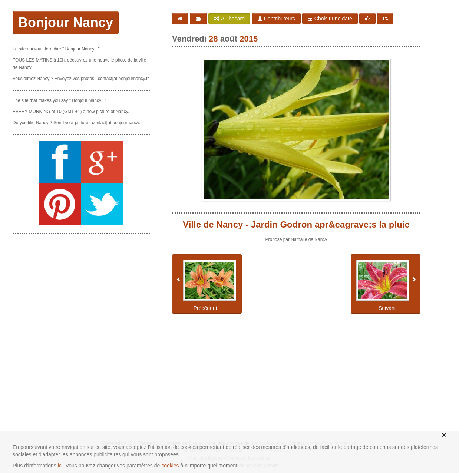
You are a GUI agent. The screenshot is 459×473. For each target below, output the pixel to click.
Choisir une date (330, 19)
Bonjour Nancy (65, 22)
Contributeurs (276, 19)
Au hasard (229, 19)
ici (60, 466)
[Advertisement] (81, 286)
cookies (170, 466)
